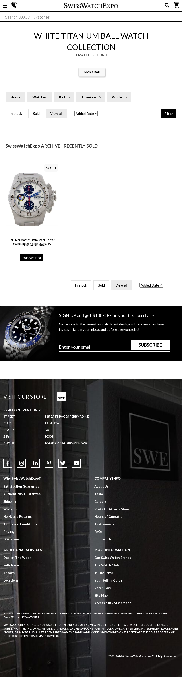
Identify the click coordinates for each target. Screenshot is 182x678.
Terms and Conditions (20, 525)
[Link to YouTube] (76, 464)
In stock (16, 115)
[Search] (91, 17)
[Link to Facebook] (7, 464)
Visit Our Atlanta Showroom (116, 510)
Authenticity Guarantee (22, 495)
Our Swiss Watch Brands (113, 559)
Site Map (101, 597)
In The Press (103, 574)
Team (98, 495)
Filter (168, 115)
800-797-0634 (77, 444)
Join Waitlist (31, 259)
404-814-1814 (14, 5)
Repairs (9, 574)
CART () (176, 4)
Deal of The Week (17, 559)
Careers (100, 503)
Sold (36, 115)
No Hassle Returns (17, 518)
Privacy (9, 533)
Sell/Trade (11, 567)
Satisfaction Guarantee (21, 488)
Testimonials (104, 525)
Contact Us (103, 540)
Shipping (10, 503)
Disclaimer (11, 540)
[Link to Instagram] (21, 464)
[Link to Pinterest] (49, 464)
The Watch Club (107, 567)
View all (56, 115)
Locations (11, 582)
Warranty (10, 510)
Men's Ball (92, 73)
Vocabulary (103, 589)
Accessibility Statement (113, 604)
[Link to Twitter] (62, 464)
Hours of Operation (109, 518)
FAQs (98, 533)
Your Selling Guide (108, 582)
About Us (101, 488)
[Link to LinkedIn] (35, 464)
